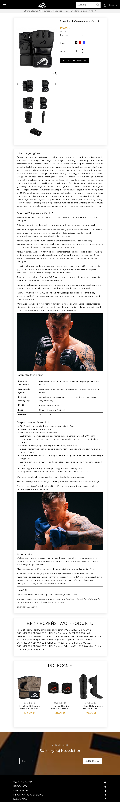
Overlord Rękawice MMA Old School (29, 707)
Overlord (29, 703)
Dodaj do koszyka (75, 60)
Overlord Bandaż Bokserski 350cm (60, 707)
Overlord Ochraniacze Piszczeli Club (91, 707)
